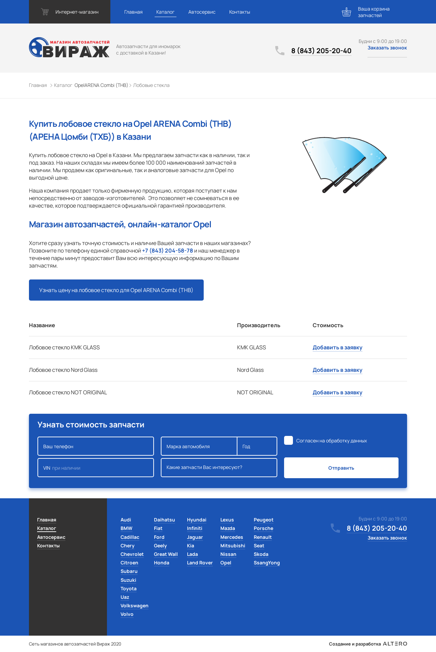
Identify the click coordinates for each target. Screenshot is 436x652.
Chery (128, 545)
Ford (159, 537)
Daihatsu (164, 519)
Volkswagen (135, 605)
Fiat (158, 528)
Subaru (129, 571)
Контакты (239, 12)
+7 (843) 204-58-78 (167, 250)
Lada (192, 554)
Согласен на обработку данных (331, 440)
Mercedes (231, 537)
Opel (225, 562)
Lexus (227, 519)
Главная (133, 12)
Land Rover (200, 562)
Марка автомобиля (199, 446)
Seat (259, 545)
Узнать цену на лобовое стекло (116, 290)
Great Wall (166, 554)
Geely (160, 545)
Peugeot (264, 519)
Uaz (125, 597)
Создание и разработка (368, 644)
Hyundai (196, 519)
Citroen (129, 562)
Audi (126, 519)
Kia (190, 545)
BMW (127, 528)
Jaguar (195, 537)
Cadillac (130, 537)
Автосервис (202, 12)
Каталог (165, 12)
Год (257, 446)
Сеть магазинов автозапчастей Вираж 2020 (75, 644)
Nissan (228, 554)
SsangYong (267, 562)
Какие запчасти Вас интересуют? (219, 467)
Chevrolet (132, 554)
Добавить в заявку (337, 347)
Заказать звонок (387, 47)
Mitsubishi (232, 545)
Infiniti (194, 528)
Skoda (261, 554)
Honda (161, 562)
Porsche (263, 528)
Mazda (227, 528)
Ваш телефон (95, 446)
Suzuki (128, 580)
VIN (95, 467)
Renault (263, 537)
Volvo (127, 614)
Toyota (129, 588)
